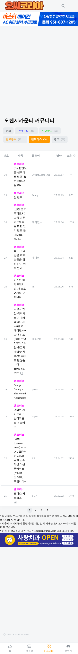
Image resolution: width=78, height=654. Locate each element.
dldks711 (36, 339)
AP (33, 458)
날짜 (59, 155)
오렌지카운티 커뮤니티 (29, 120)
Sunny (35, 195)
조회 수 (71, 155)
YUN (34, 495)
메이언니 (37, 222)
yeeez (35, 389)
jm (33, 286)
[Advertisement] (38, 68)
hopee (35, 416)
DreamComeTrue (41, 174)
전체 (8, 130)
